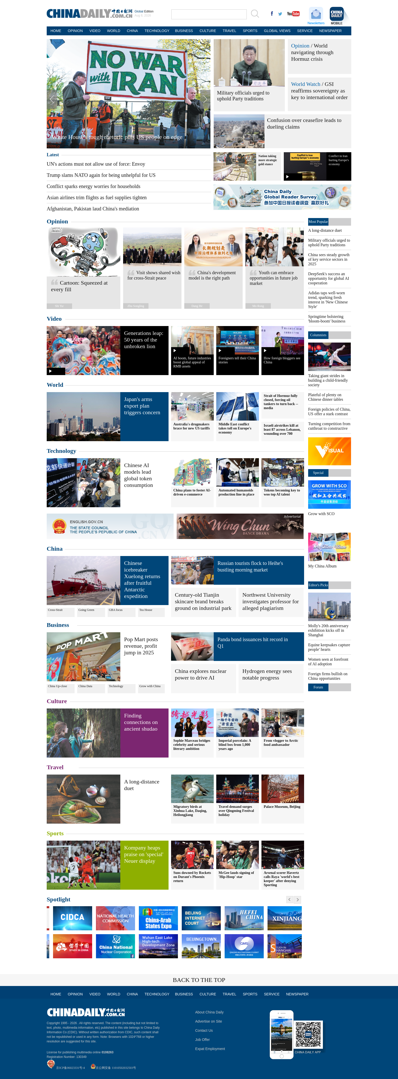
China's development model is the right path (212, 275)
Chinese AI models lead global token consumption (138, 475)
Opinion (300, 45)
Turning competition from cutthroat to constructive (329, 426)
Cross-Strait (55, 610)
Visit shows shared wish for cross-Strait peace (153, 275)
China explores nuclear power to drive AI (200, 674)
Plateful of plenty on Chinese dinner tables (325, 397)
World (55, 384)
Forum (318, 687)
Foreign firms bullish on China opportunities (327, 676)
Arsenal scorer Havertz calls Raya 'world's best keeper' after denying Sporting (281, 879)
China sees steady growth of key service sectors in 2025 (329, 259)
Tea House (145, 610)
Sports (55, 833)
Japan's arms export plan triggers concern (142, 405)
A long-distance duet (325, 230)
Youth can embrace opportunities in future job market (273, 278)
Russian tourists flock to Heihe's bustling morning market (250, 566)
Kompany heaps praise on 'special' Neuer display (143, 854)
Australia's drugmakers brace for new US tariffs (191, 426)
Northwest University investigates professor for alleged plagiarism (270, 601)
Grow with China (149, 686)
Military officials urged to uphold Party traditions (243, 95)
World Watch (305, 84)
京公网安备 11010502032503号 (116, 1068)
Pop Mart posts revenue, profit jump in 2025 (141, 646)
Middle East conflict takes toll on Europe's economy (235, 428)
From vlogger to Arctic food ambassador (281, 743)
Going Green (86, 610)
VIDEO (95, 31)
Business (58, 625)
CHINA (132, 31)
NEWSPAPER (330, 31)
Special (318, 473)
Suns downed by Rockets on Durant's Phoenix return (192, 877)
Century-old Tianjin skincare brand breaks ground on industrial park (203, 601)
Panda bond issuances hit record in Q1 (253, 643)
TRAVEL (229, 31)
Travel (55, 767)
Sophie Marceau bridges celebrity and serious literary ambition (191, 745)
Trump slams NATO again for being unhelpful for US (101, 175)
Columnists (318, 335)
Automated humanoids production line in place (236, 492)
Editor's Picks (318, 585)
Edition (144, 11)
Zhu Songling (135, 306)
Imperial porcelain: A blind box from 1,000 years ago (235, 745)
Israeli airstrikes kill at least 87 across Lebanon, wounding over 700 (282, 430)
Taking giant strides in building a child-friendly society (328, 380)
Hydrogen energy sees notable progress (267, 674)
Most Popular (318, 222)
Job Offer (202, 1040)
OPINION (75, 31)
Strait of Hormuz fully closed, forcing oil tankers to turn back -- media (281, 402)
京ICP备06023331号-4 (70, 1068)
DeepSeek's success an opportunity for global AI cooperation (328, 278)
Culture (57, 701)
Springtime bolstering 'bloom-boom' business (326, 318)
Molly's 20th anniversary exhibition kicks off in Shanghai (328, 630)
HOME (56, 31)
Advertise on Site (208, 1021)
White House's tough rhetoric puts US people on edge (117, 137)
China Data (85, 686)
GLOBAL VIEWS (277, 31)
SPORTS (250, 31)
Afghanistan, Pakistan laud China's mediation (93, 208)
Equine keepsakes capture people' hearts (329, 647)
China (55, 548)
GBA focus (116, 610)
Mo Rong (258, 306)
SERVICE (305, 31)
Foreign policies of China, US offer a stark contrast (329, 411)
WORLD (113, 31)
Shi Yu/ (59, 306)
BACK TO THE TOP (199, 980)
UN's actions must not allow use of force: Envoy (96, 164)
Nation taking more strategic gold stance (267, 160)
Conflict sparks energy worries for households (93, 186)
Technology (61, 451)
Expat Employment (210, 1049)
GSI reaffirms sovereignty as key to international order (319, 90)
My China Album (322, 566)
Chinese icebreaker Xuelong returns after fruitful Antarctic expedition (142, 579)
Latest (53, 154)
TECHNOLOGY (156, 31)
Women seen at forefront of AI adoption (328, 661)
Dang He (197, 306)
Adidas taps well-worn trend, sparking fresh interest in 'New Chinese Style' (328, 300)
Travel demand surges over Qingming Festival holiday (236, 811)
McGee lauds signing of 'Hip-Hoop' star (236, 875)
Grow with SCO (321, 514)
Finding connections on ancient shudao (141, 722)
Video (54, 318)
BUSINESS (184, 31)
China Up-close (57, 686)
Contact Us (204, 1030)
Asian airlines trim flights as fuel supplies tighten (97, 197)
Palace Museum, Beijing (282, 807)
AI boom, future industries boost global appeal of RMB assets (192, 362)
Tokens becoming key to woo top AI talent (282, 492)
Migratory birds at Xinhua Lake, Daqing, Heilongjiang (190, 811)
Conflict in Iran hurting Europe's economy (339, 160)
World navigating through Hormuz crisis (312, 52)
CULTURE (208, 31)
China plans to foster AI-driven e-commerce (192, 492)
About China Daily (209, 1012)
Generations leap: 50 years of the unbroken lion (143, 339)
